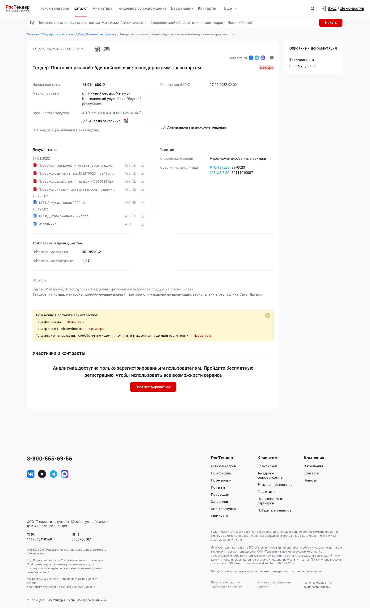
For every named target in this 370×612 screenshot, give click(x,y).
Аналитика (102, 8)
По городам (220, 499)
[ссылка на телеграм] (53, 478)
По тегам (218, 492)
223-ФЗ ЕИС (220, 177)
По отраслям (221, 477)
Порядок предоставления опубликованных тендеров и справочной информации (267, 575)
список (325, 591)
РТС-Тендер (220, 172)
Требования (302, 67)
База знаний (182, 8)
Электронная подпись (274, 489)
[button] (312, 8)
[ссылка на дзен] (42, 478)
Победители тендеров (274, 514)
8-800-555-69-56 (49, 463)
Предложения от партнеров (270, 505)
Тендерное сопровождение (142, 8)
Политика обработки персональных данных (226, 588)
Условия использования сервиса (274, 588)
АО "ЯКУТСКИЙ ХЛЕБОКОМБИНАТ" (111, 117)
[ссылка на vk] (30, 478)
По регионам (221, 484)
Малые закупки (223, 513)
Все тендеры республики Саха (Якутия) (66, 135)
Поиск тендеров (54, 8)
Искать (331, 27)
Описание (313, 52)
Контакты (207, 8)
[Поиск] (32, 26)
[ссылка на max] (64, 478)
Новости (310, 484)
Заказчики (219, 506)
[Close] (267, 320)
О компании (313, 470)
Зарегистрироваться (153, 391)
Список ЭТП (220, 520)
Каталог (80, 8)
